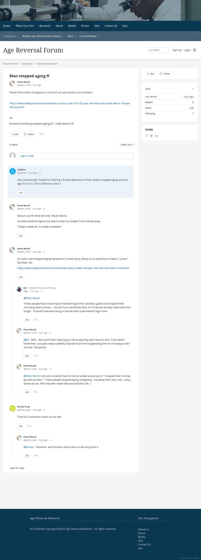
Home (6, 26)
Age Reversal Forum (33, 50)
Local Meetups (88, 36)
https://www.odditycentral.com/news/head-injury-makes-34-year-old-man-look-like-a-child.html (73, 268)
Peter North (23, 82)
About (59, 26)
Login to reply (27, 155)
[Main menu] (194, 50)
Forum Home (10, 63)
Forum (85, 26)
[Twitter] (151, 135)
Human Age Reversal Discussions (41, 36)
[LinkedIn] (157, 135)
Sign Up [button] (177, 50)
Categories (9, 36)
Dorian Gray (23, 406)
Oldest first (126, 144)
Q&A (70, 36)
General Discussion (47, 63)
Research (44, 26)
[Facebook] (146, 135)
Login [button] (187, 50)
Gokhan (21, 169)
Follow (31, 134)
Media (72, 26)
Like (16, 134)
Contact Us (111, 26)
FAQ (96, 26)
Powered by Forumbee (188, 558)
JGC (25, 287)
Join (125, 26)
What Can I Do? (25, 26)
